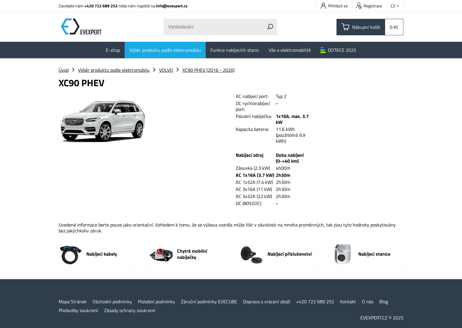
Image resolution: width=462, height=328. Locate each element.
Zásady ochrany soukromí (129, 310)
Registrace (369, 6)
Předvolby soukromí (78, 310)
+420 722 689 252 (101, 6)
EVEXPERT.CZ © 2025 (381, 317)
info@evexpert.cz (171, 6)
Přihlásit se (334, 6)
